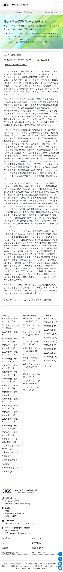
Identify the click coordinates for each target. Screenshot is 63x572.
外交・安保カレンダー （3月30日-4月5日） (31, 335)
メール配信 (9, 521)
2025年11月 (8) (50, 337)
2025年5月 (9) (50, 360)
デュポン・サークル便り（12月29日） (27, 59)
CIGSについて (38, 548)
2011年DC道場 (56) (10, 468)
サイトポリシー (39, 553)
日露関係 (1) (7, 456)
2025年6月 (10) (50, 357)
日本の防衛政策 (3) (10, 460)
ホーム (4, 12)
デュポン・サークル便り (15, 64)
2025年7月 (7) (50, 353)
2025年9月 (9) (50, 345)
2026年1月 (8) (50, 330)
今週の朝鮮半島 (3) (10, 452)
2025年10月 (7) (50, 341)
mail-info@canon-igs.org (20, 504)
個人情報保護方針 (10, 553)
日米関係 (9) (7, 471)
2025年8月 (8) (50, 349)
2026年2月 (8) (50, 326)
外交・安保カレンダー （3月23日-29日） (31, 351)
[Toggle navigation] (57, 4)
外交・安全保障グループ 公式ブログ (20, 12)
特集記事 (6, 538)
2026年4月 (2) (50, 318)
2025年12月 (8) (50, 334)
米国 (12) (6, 464)
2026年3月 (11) (50, 322)
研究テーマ (37, 538)
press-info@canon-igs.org (20, 533)
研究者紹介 (37, 543)
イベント (6, 543)
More (49, 366)
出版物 (5, 548)
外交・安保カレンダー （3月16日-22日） (31, 367)
